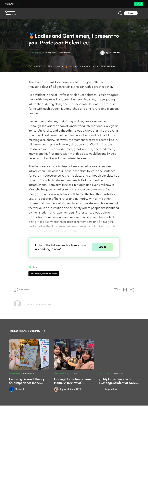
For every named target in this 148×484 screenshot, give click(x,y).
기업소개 (11, 3)
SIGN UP (138, 4)
